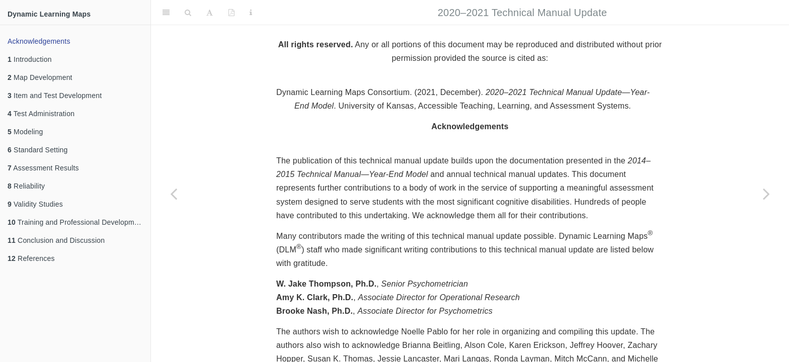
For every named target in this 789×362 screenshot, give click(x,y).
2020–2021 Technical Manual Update (522, 12)
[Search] (188, 12)
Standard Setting (38, 150)
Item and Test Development (55, 96)
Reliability (26, 186)
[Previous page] (173, 193)
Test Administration (41, 114)
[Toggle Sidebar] (166, 12)
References (31, 258)
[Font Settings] (209, 12)
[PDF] (231, 12)
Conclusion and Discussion (56, 240)
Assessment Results (43, 168)
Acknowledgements (39, 41)
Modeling (25, 132)
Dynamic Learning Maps (49, 14)
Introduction (30, 59)
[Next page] (766, 193)
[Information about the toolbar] (251, 12)
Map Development (40, 77)
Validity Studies (35, 204)
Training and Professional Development (76, 222)
